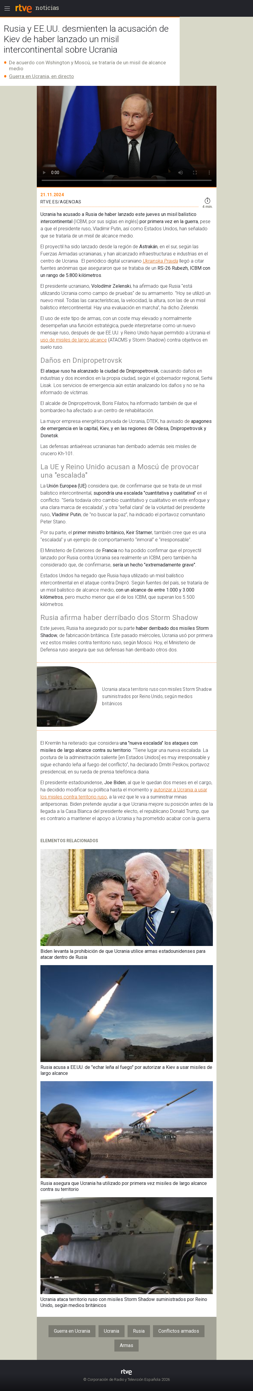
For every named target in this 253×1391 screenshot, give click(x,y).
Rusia (139, 1331)
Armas (126, 1345)
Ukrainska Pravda (160, 261)
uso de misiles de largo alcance (73, 340)
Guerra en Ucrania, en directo (41, 76)
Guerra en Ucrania (72, 1331)
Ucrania (111, 1331)
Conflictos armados (178, 1331)
